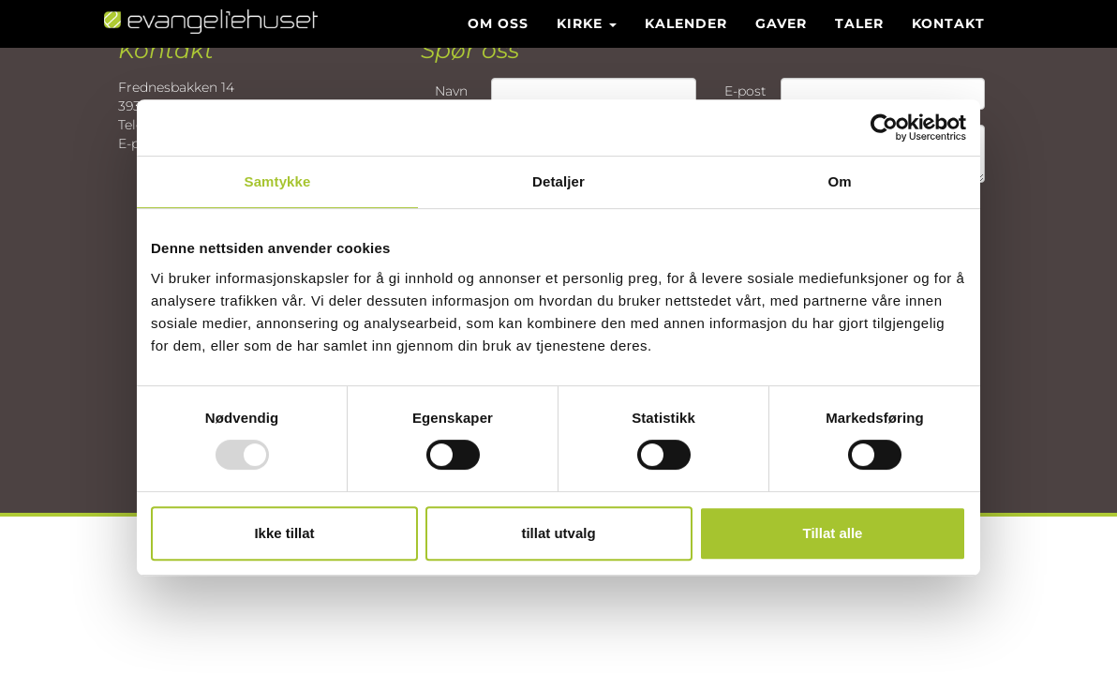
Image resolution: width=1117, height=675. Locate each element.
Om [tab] (839, 181)
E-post (745, 90)
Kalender (686, 42)
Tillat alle (833, 533)
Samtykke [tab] (278, 181)
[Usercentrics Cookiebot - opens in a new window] (884, 127)
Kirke (587, 42)
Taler (859, 42)
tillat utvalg (558, 533)
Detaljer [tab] (558, 181)
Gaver (781, 42)
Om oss (498, 42)
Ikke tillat (284, 533)
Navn (451, 90)
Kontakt (948, 42)
